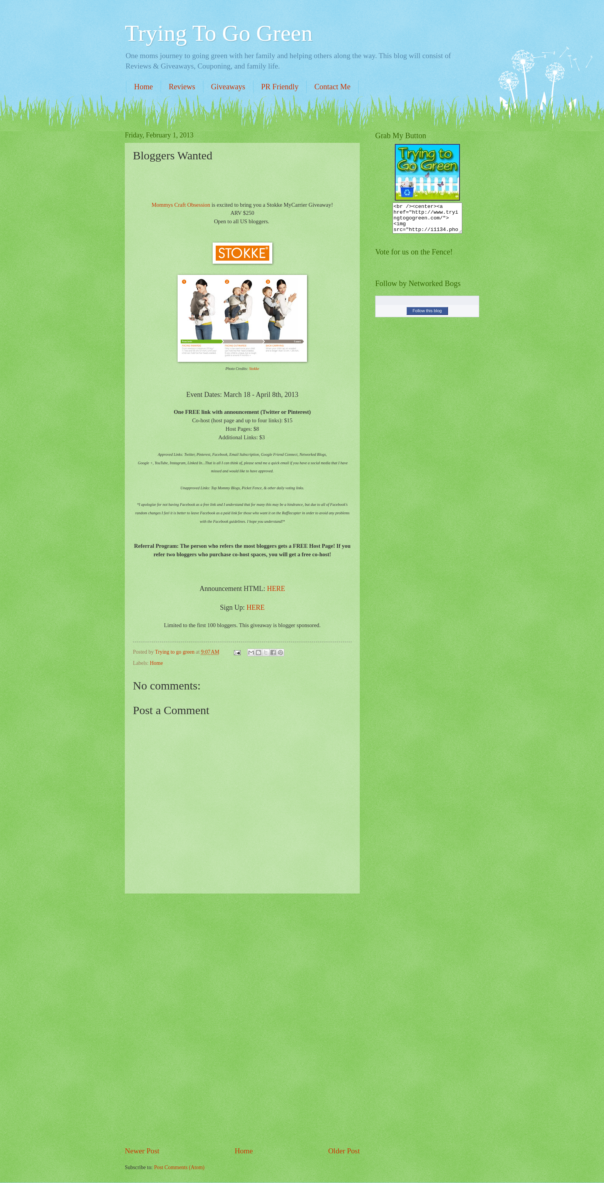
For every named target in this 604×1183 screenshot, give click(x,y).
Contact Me (332, 86)
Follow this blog (427, 316)
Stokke (254, 368)
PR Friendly (280, 86)
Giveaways (228, 86)
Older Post (344, 1151)
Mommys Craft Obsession (180, 205)
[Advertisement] (242, 1019)
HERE (276, 588)
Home (143, 86)
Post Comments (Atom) (179, 1167)
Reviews (182, 86)
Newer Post (142, 1151)
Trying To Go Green (218, 33)
